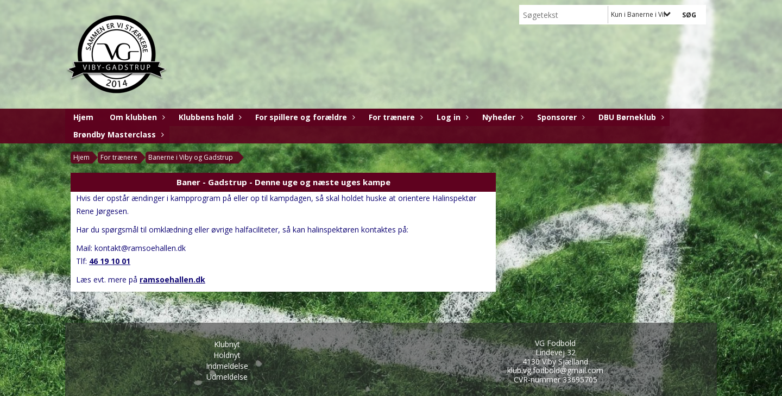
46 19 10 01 (109, 261)
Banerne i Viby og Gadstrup (190, 157)
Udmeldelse (227, 377)
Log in (451, 117)
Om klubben (136, 117)
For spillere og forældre (303, 117)
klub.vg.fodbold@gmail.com (555, 370)
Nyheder (501, 117)
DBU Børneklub (629, 117)
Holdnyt (227, 355)
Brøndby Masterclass (117, 134)
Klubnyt (227, 344)
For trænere (394, 117)
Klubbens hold (209, 117)
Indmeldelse (227, 366)
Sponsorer (559, 117)
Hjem (83, 117)
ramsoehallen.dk (172, 279)
